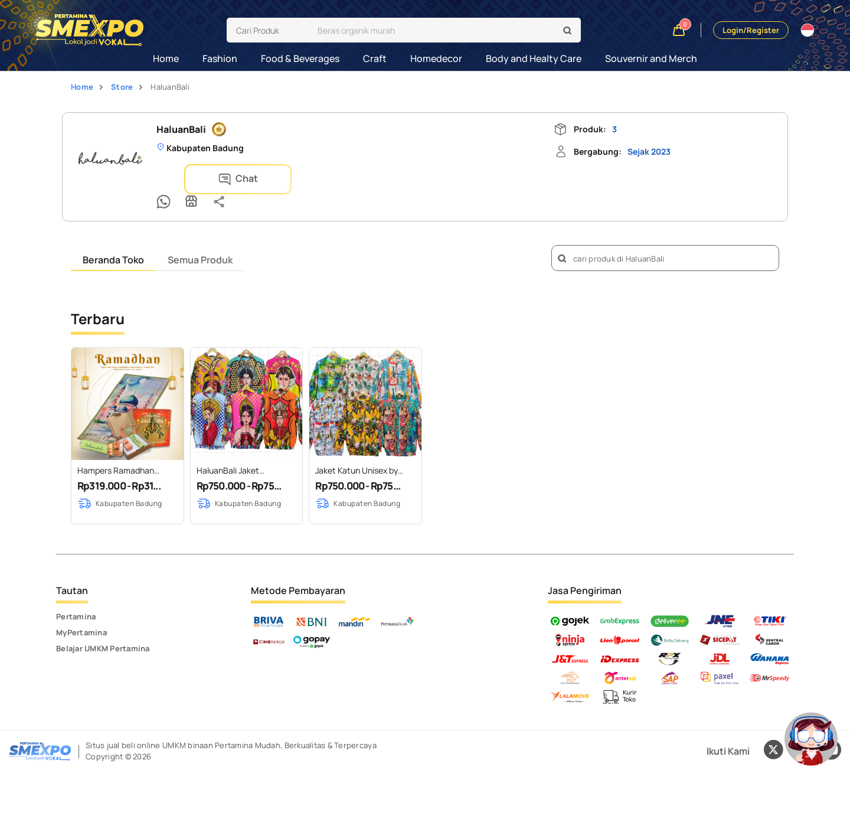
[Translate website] (807, 30)
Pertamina (76, 598)
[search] (433, 30)
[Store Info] (294, 178)
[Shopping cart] (679, 30)
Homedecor (436, 58)
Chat (204, 179)
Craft (375, 58)
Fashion (219, 58)
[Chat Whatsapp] (267, 178)
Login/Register (750, 30)
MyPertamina (81, 614)
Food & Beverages (300, 58)
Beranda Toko (113, 241)
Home (166, 58)
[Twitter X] (773, 733)
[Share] (322, 178)
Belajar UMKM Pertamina (103, 630)
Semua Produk (200, 241)
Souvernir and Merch (651, 58)
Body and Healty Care (533, 58)
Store (122, 86)
